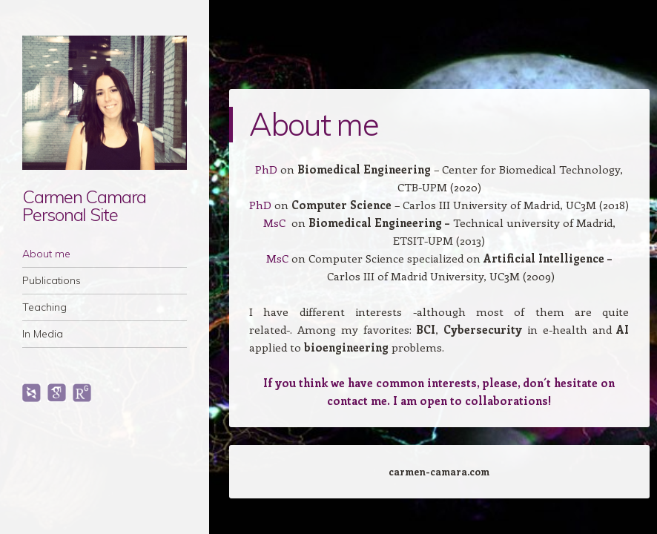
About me (46, 253)
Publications (51, 280)
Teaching (44, 307)
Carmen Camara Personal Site (84, 205)
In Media (42, 333)
